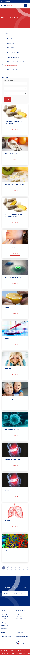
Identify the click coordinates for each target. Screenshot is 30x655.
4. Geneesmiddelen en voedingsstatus (13, 216)
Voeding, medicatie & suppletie (17, 62)
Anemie (7, 338)
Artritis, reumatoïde (12, 460)
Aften (7, 308)
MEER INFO (15, 129)
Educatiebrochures (13, 52)
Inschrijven (4, 625)
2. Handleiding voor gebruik (15, 154)
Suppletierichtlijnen (11, 65)
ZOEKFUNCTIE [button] (5, 77)
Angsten (8, 368)
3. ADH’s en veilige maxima (15, 184)
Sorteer (6, 86)
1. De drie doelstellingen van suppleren (14, 122)
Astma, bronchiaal (11, 520)
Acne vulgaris (10, 247)
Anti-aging (9, 399)
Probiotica (10, 48)
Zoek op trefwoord (9, 80)
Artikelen (7, 34)
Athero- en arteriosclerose (15, 551)
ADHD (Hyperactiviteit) (13, 277)
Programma (5, 616)
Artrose (8, 490)
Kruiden (9, 38)
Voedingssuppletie (13, 57)
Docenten (4, 619)
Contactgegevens (6, 1)
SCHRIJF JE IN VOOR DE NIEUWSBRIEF (15, 593)
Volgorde (6, 91)
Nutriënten (10, 43)
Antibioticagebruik (12, 429)
